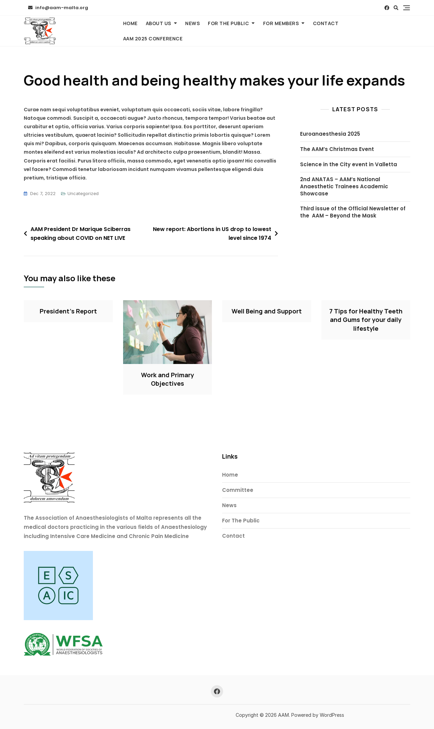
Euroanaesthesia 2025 (330, 133)
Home (130, 23)
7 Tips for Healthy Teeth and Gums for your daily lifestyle (365, 319)
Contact (326, 23)
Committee (237, 490)
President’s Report (68, 311)
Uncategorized (83, 193)
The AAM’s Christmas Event (337, 149)
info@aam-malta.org (58, 7)
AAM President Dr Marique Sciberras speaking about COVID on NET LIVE (81, 233)
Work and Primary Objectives (167, 379)
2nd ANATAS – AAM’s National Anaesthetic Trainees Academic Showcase (344, 186)
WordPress (332, 715)
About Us (158, 23)
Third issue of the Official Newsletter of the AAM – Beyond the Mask (353, 212)
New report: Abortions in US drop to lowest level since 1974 (212, 233)
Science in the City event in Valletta (348, 164)
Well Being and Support (267, 311)
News (192, 23)
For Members (281, 23)
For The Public (228, 23)
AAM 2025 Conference (153, 38)
